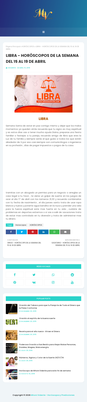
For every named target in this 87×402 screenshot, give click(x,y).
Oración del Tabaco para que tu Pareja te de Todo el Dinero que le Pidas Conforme (49, 307)
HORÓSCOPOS (28, 46)
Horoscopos (21, 225)
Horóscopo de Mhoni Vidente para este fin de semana (45, 370)
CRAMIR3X (12, 68)
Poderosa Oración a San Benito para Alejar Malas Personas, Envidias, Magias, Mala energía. (47, 346)
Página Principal (13, 46)
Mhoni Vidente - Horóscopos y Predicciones (52, 395)
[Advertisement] (43, 167)
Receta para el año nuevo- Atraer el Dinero (39, 331)
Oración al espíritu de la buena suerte (37, 318)
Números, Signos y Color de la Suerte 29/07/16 (41, 357)
